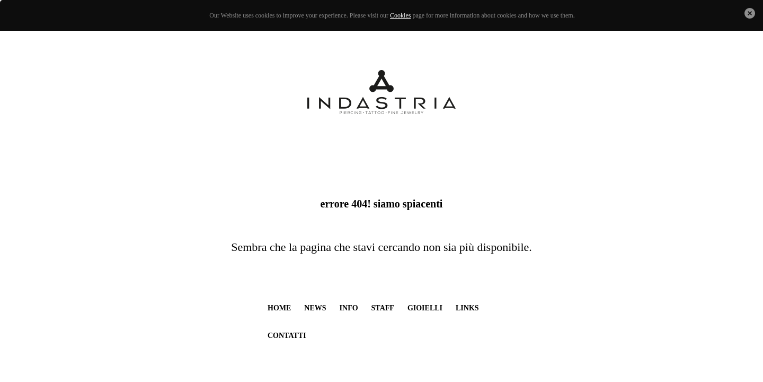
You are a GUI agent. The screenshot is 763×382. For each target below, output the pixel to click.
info (349, 308)
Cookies (400, 15)
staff (382, 308)
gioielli (424, 308)
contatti (287, 336)
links (467, 308)
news (315, 308)
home (279, 308)
